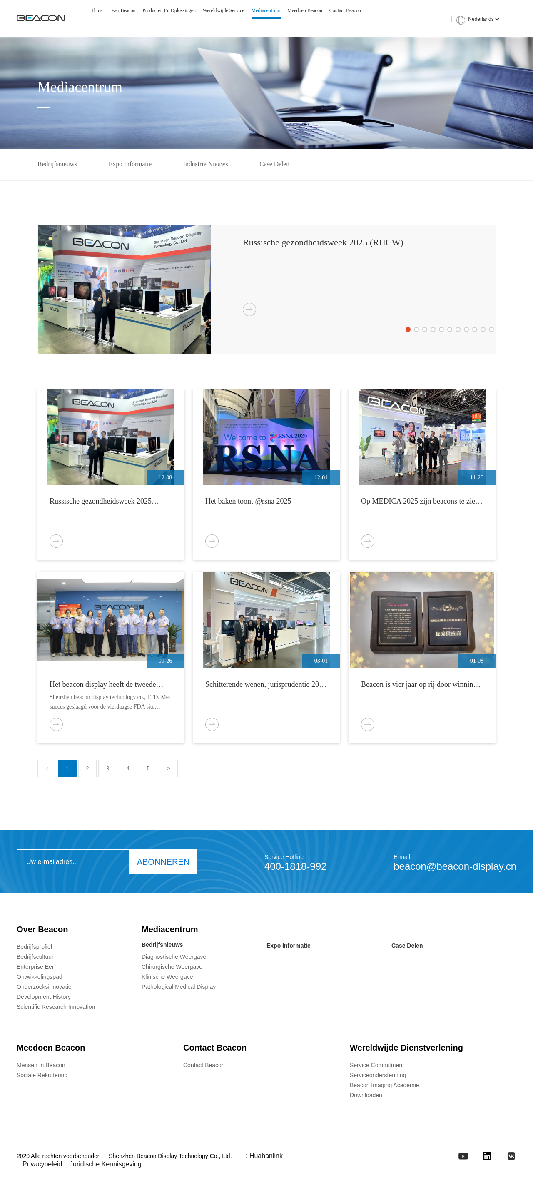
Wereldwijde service (223, 10)
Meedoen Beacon (304, 10)
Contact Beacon (345, 10)
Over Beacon (122, 10)
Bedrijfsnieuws (57, 164)
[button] (408, 330)
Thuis (96, 10)
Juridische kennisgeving (106, 1165)
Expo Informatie (132, 164)
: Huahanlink (264, 1157)
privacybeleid (42, 1165)
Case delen (280, 164)
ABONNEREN (163, 863)
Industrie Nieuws (210, 164)
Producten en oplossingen (169, 10)
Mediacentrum (266, 10)
